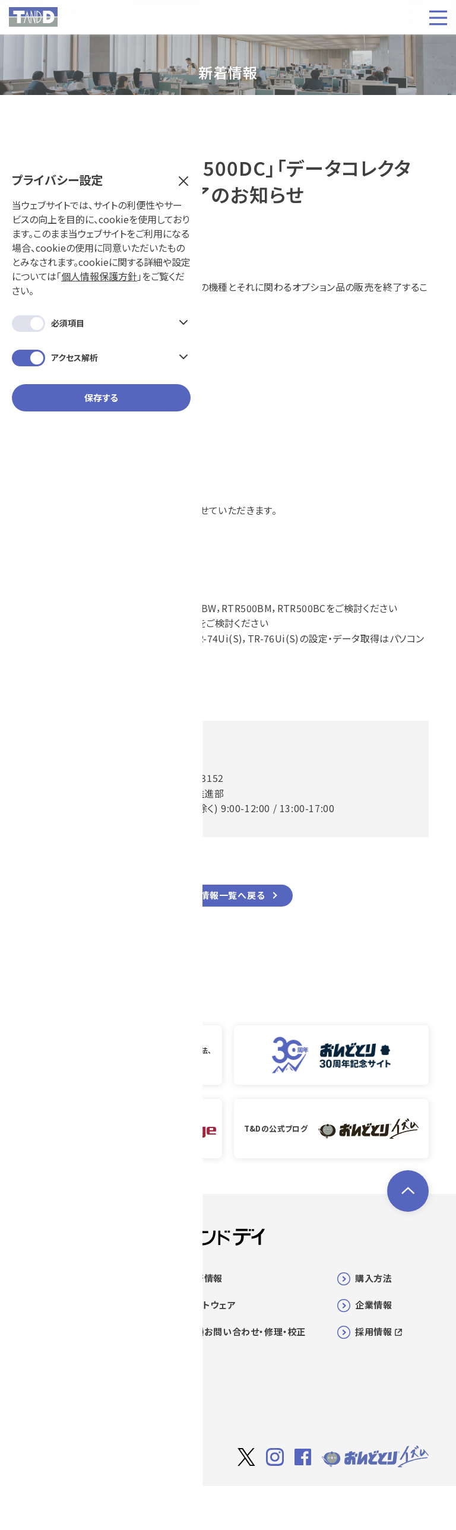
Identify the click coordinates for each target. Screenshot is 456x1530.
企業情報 (373, 1304)
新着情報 (204, 1278)
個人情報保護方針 (109, 158)
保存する (101, 279)
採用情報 (378, 1331)
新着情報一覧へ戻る (223, 895)
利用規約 (319, 1503)
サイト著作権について (251, 1504)
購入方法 (373, 1278)
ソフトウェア (211, 1304)
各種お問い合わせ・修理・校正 (246, 1331)
